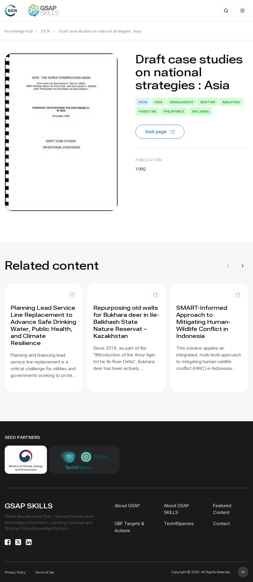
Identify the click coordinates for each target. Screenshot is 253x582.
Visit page (160, 131)
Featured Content (222, 509)
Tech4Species (179, 523)
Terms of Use (44, 572)
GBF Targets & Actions (129, 527)
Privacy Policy (15, 572)
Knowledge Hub (19, 31)
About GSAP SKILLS (176, 509)
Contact (221, 523)
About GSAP (127, 505)
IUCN (45, 31)
